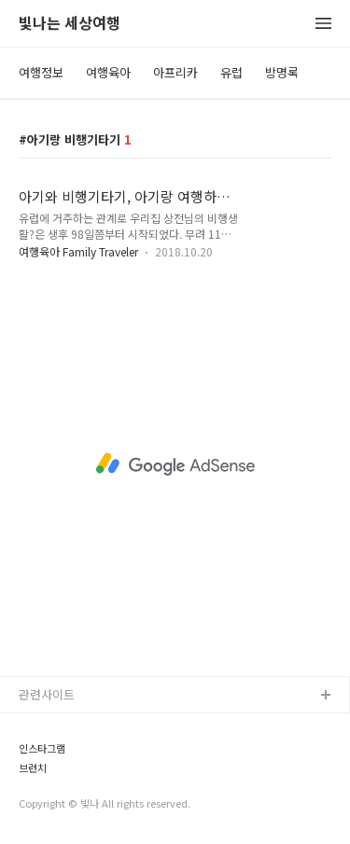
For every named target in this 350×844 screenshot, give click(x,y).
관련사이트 (47, 694)
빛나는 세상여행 (69, 24)
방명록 (282, 72)
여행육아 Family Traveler (78, 251)
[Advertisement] (175, 464)
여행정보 (41, 72)
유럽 (231, 72)
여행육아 (108, 72)
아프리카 (175, 72)
